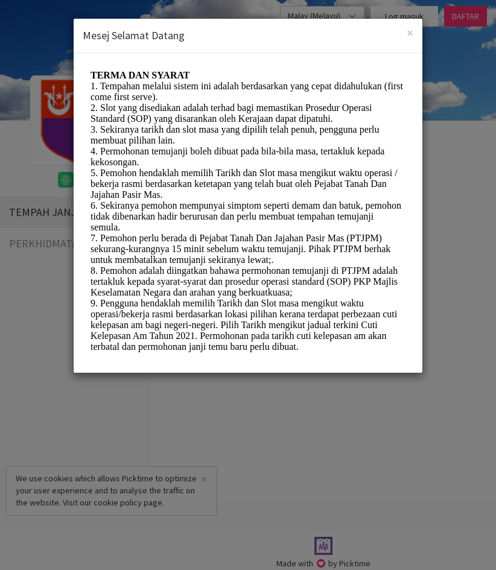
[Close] (410, 33)
